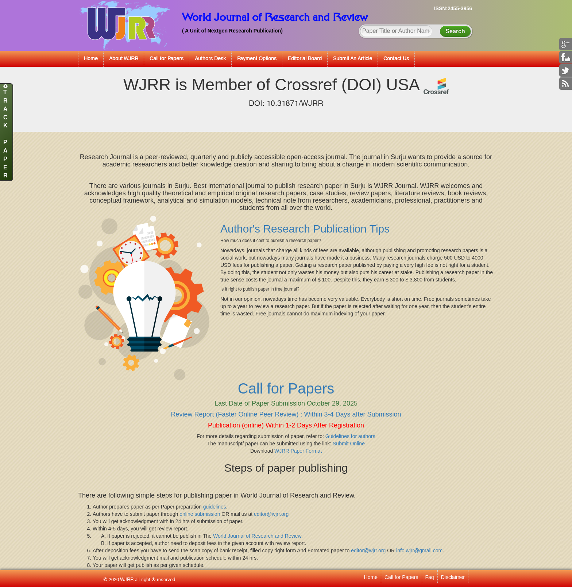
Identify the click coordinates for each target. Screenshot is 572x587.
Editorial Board (305, 58)
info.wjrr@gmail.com (419, 550)
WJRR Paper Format (298, 451)
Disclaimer (453, 577)
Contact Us (396, 58)
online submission (199, 514)
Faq (429, 577)
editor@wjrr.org (271, 514)
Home (91, 58)
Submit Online (349, 443)
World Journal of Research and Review (257, 536)
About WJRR (123, 58)
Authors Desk (210, 58)
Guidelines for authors (350, 436)
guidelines (214, 507)
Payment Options (257, 58)
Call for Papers (166, 58)
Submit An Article (352, 58)
